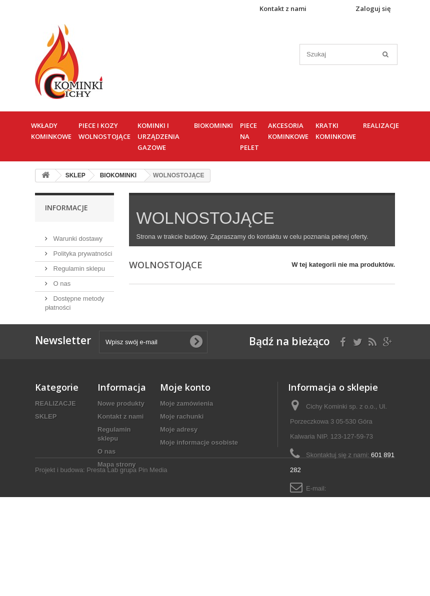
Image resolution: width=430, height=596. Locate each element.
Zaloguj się (373, 8)
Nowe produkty (121, 430)
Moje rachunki (182, 443)
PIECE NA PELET (249, 136)
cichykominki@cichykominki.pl (333, 530)
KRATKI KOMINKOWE (336, 131)
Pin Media (153, 569)
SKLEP (45, 443)
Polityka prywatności (82, 249)
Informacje (66, 207)
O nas (61, 279)
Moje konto (185, 414)
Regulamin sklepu (78, 264)
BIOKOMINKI (213, 125)
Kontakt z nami (283, 8)
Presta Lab (102, 569)
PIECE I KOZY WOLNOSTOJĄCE (104, 131)
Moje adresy (179, 456)
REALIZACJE (381, 125)
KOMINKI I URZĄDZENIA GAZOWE (159, 136)
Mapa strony (117, 491)
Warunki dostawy (77, 234)
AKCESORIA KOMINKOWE (288, 131)
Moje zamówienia (186, 430)
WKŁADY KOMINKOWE (51, 131)
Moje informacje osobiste (199, 469)
